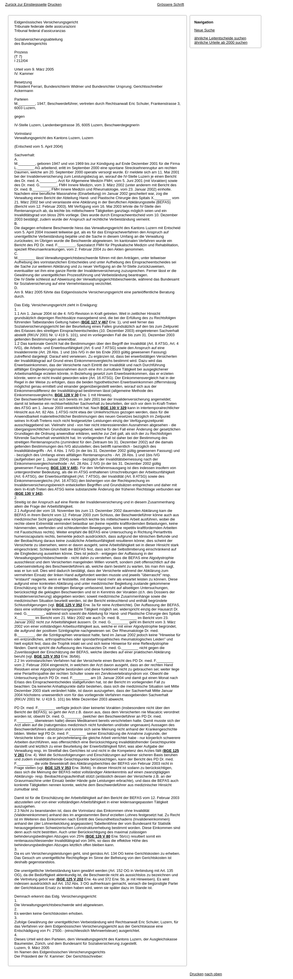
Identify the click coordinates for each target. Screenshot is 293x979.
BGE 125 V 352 (69, 605)
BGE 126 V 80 (98, 836)
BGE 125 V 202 (70, 879)
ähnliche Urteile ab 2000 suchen (221, 42)
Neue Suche (204, 30)
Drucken (55, 4)
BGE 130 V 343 (28, 493)
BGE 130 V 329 (113, 408)
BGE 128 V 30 (67, 395)
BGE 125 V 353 (47, 656)
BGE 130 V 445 (64, 468)
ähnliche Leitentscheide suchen (220, 38)
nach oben (213, 974)
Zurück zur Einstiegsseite (26, 4)
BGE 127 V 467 (95, 322)
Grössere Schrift (170, 4)
